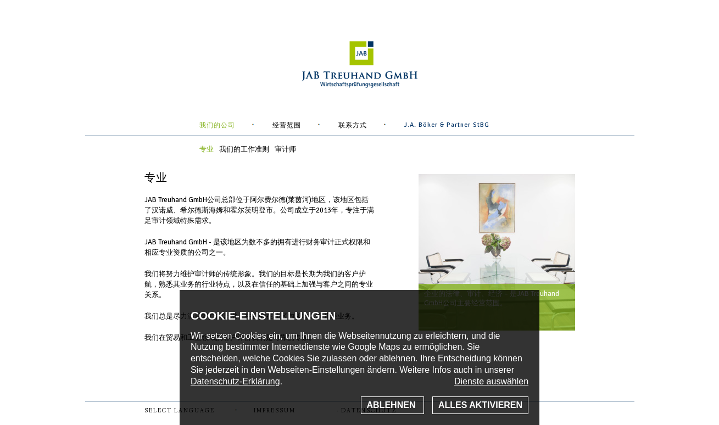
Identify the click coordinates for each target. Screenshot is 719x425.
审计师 (285, 149)
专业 (206, 149)
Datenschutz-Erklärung (235, 381)
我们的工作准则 (244, 149)
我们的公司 (217, 125)
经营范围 (286, 125)
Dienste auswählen (491, 381)
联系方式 (352, 125)
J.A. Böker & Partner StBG (446, 125)
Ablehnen (392, 405)
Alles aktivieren (480, 405)
